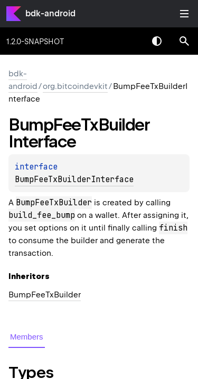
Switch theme (157, 41)
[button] (184, 41)
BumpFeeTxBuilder (44, 295)
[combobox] (129, 41)
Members (26, 336)
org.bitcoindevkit (75, 86)
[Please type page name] (184, 41)
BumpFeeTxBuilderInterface (74, 179)
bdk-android (50, 13)
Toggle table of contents (184, 13)
